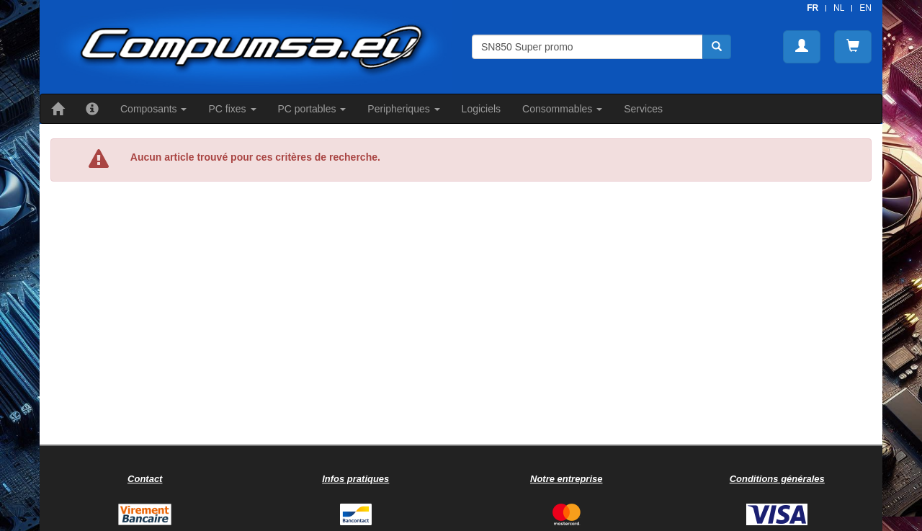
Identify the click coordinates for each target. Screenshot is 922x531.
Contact (144, 478)
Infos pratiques (355, 478)
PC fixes (232, 109)
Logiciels (481, 109)
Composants (153, 109)
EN (865, 8)
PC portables (312, 109)
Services (643, 109)
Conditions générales (777, 478)
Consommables (562, 109)
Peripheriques (403, 109)
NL (838, 8)
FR (812, 8)
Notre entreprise (566, 478)
